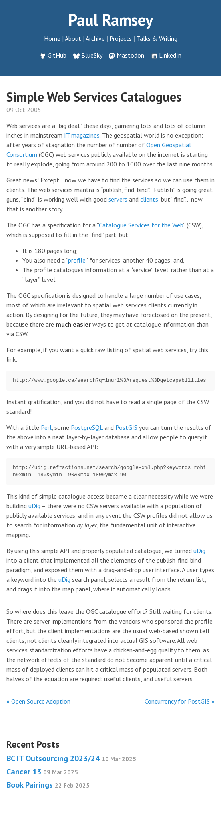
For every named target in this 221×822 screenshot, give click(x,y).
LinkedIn (170, 55)
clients (149, 199)
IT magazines (82, 135)
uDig (34, 506)
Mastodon (130, 55)
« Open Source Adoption (38, 701)
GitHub (57, 55)
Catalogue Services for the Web (141, 225)
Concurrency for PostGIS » (180, 701)
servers (117, 199)
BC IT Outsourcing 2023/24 (71, 758)
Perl (46, 427)
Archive (95, 38)
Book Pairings (48, 785)
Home (52, 38)
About (73, 38)
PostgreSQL (87, 427)
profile (77, 260)
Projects (121, 38)
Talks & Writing (157, 38)
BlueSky (91, 55)
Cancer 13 (42, 771)
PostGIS (126, 427)
